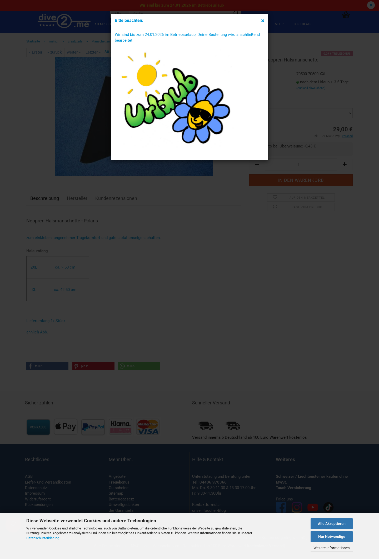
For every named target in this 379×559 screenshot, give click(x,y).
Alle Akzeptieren (332, 524)
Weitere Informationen (331, 548)
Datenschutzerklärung (42, 538)
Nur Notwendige (331, 536)
